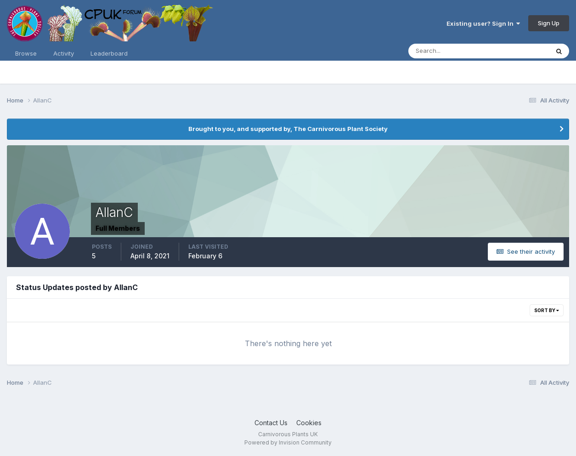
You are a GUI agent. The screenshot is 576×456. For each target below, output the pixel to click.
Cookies (309, 423)
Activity (63, 53)
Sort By (546, 310)
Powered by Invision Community (288, 442)
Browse (26, 53)
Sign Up (548, 23)
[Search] (448, 51)
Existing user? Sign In (483, 23)
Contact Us (271, 423)
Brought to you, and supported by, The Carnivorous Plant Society (288, 128)
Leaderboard (109, 53)
